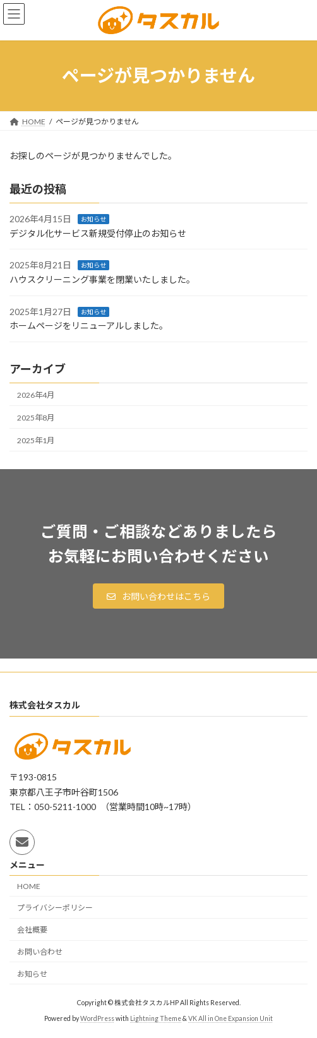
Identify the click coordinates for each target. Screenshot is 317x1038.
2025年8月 (35, 417)
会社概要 (32, 929)
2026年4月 (35, 394)
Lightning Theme (155, 1018)
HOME (28, 886)
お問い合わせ (40, 952)
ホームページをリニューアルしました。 (88, 325)
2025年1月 (35, 440)
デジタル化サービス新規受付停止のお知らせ (97, 233)
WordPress (97, 1018)
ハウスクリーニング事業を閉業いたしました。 (102, 279)
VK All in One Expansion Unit (230, 1018)
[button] (158, 596)
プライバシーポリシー (55, 908)
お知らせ (93, 219)
